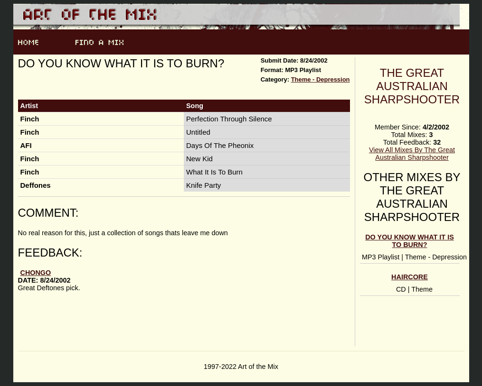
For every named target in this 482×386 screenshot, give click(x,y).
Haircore (409, 277)
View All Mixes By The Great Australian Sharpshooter (412, 153)
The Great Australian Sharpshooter (412, 86)
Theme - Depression (320, 79)
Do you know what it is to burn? (409, 240)
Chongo (35, 272)
